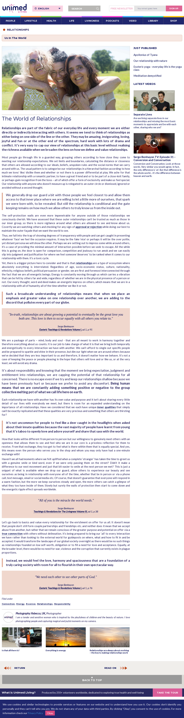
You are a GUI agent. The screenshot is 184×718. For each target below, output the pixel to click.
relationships (84, 263)
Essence (31, 604)
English (49, 8)
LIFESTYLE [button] (31, 20)
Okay (50, 713)
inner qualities (106, 407)
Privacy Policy (35, 713)
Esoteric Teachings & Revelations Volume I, (60, 329)
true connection (12, 533)
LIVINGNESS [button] (92, 20)
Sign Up (173, 8)
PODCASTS (112, 20)
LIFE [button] (71, 20)
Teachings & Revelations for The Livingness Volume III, (61, 511)
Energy (20, 604)
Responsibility (62, 604)
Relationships (45, 604)
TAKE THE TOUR (167, 692)
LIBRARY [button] (153, 20)
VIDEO (133, 20)
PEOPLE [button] (10, 20)
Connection (8, 604)
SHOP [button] (173, 20)
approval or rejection (88, 226)
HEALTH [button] (51, 20)
